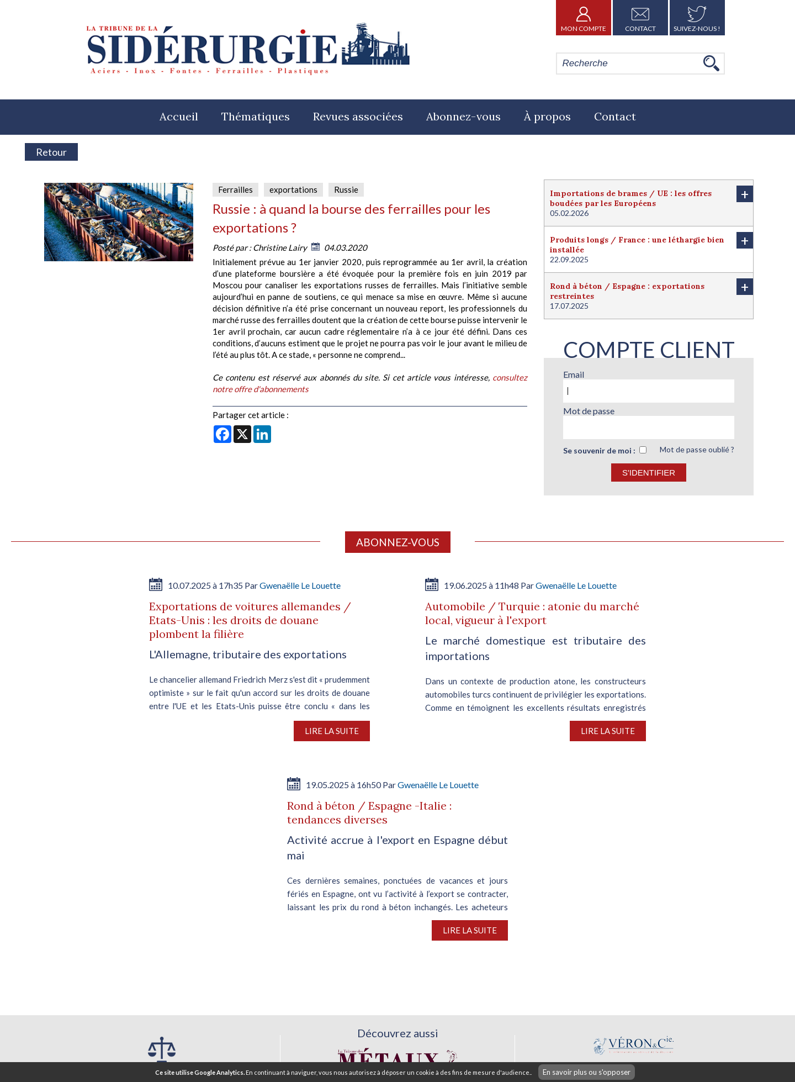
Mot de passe (588, 410)
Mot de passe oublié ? (697, 449)
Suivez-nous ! (697, 18)
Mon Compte (583, 18)
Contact (640, 18)
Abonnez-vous (463, 116)
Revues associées (358, 116)
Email (573, 374)
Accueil (179, 116)
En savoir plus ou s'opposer (586, 1072)
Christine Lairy (280, 247)
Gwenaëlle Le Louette (300, 585)
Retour (51, 152)
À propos (547, 116)
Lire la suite (332, 731)
